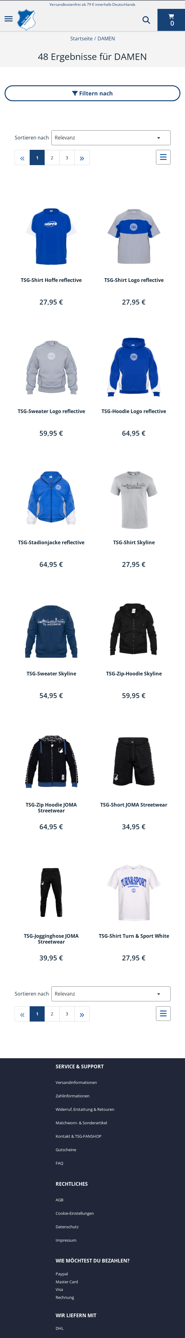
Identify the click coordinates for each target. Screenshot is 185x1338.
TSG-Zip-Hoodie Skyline (134, 674)
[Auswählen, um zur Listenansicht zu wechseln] (163, 157)
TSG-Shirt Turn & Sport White (134, 936)
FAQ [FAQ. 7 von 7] (59, 1163)
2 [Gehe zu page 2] (52, 158)
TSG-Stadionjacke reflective (51, 543)
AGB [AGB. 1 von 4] (59, 1200)
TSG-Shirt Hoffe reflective (51, 280)
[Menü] (8, 20)
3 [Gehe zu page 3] (67, 158)
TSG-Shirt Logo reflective (134, 280)
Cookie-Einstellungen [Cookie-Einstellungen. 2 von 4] (75, 1213)
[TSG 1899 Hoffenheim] (31, 20)
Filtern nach (92, 93)
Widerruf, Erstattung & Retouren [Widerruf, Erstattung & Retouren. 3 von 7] (85, 1109)
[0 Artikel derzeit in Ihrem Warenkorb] (171, 20)
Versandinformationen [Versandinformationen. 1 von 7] (76, 1082)
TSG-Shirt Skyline (134, 543)
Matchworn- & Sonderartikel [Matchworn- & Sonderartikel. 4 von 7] (81, 1122)
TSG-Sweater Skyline (51, 674)
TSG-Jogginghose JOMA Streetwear (51, 939)
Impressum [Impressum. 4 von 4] (66, 1240)
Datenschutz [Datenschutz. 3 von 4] (67, 1226)
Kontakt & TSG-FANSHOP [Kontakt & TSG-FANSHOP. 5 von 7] (79, 1136)
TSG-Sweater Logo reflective (51, 411)
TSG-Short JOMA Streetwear (133, 805)
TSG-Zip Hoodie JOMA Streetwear (51, 808)
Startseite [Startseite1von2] (81, 38)
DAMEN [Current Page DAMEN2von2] (106, 38)
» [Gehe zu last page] (82, 157)
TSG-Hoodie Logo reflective (134, 411)
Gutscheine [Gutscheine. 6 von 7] (66, 1149)
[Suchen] (146, 20)
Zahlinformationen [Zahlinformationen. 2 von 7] (73, 1096)
